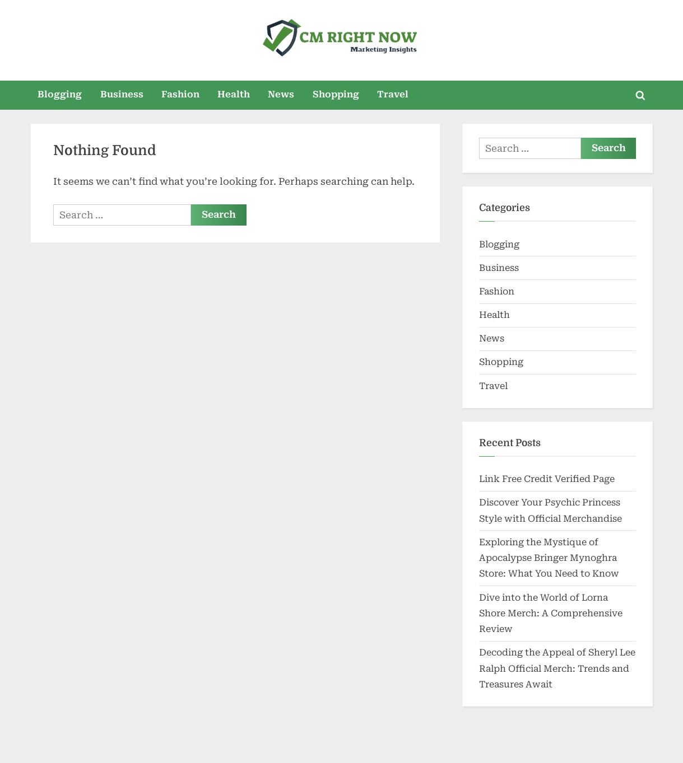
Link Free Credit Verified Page (547, 479)
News (281, 94)
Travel (392, 94)
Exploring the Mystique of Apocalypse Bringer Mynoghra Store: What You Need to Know (549, 558)
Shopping (336, 94)
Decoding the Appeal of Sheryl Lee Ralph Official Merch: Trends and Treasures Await (557, 668)
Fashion (180, 94)
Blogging (60, 94)
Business (121, 94)
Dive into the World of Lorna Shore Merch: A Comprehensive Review (550, 613)
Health (233, 94)
